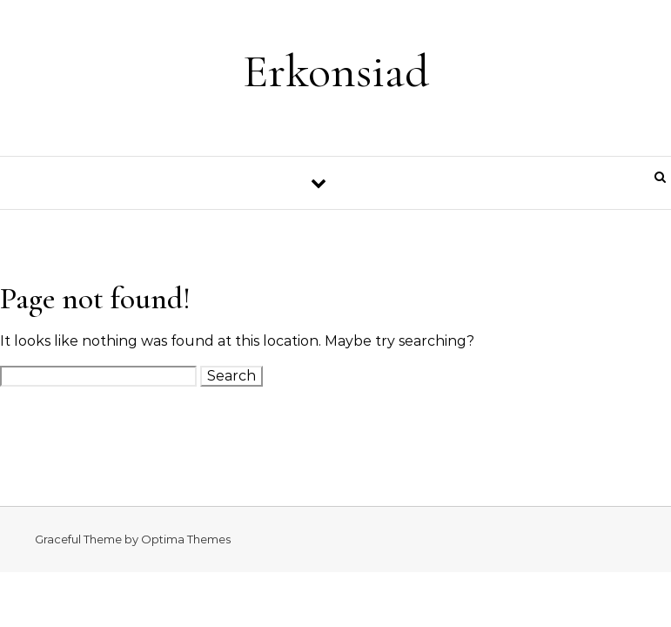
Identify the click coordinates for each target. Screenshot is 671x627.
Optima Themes (186, 539)
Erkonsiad (336, 71)
